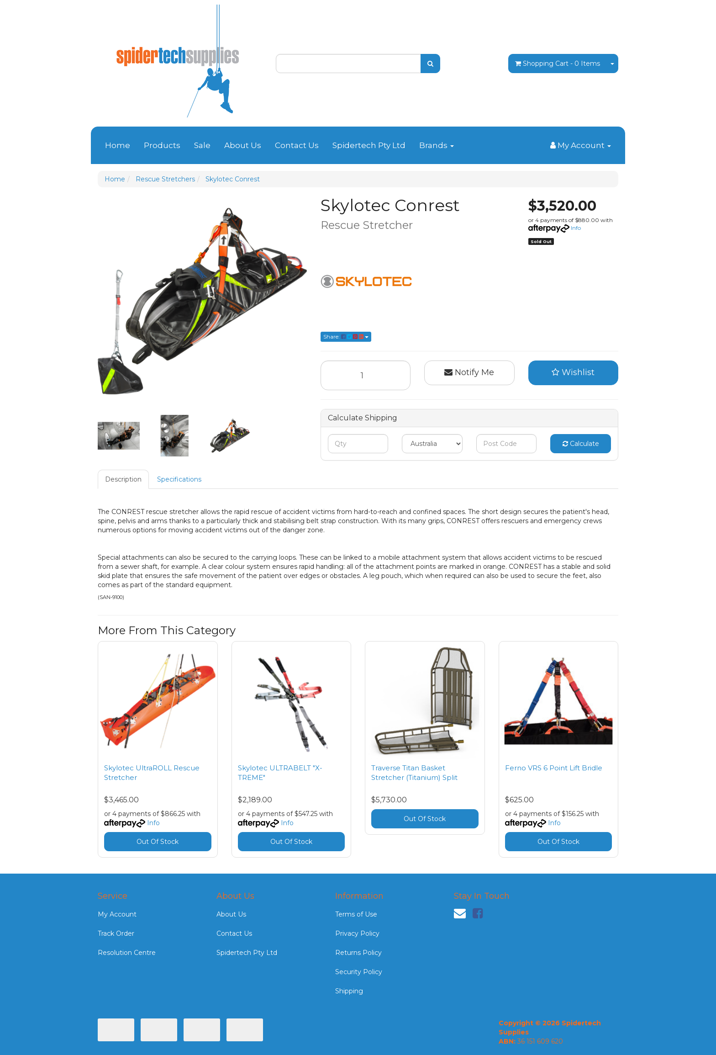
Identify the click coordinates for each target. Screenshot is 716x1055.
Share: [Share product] (346, 336)
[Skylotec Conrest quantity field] (366, 375)
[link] (478, 913)
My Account (117, 914)
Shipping (349, 991)
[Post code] (506, 443)
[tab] (124, 479)
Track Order (116, 933)
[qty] (358, 443)
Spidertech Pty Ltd (368, 145)
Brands (436, 145)
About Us (242, 145)
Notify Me (469, 372)
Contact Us (297, 145)
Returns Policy (358, 953)
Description (123, 479)
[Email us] (460, 913)
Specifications (179, 479)
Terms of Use (356, 914)
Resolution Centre (127, 953)
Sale (202, 145)
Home (117, 145)
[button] (573, 373)
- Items (557, 63)
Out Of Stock (158, 842)
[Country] (432, 443)
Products (162, 145)
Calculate (581, 444)
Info (576, 227)
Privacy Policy (357, 933)
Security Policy (358, 972)
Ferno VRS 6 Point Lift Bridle (553, 767)
